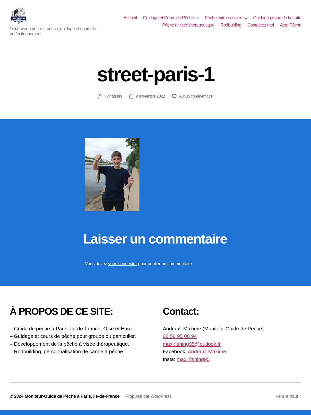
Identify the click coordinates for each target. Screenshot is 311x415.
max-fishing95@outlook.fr (192, 349)
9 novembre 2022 (150, 101)
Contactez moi (260, 27)
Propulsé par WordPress (148, 401)
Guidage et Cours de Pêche (168, 20)
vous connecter (122, 268)
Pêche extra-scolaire (223, 20)
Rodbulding (230, 27)
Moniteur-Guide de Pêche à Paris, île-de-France (72, 401)
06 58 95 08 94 (180, 341)
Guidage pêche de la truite (277, 20)
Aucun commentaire (196, 101)
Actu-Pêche (290, 27)
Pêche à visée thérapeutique (188, 27)
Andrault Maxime (207, 356)
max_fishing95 (193, 364)
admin (117, 101)
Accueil (130, 20)
